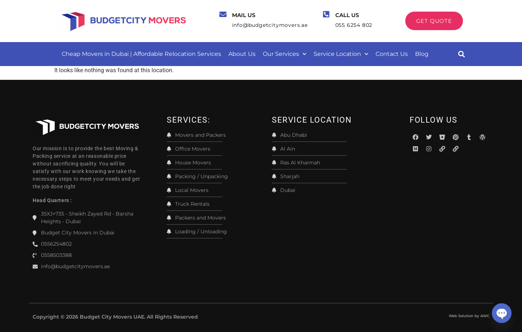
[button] (461, 54)
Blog (421, 53)
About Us (242, 53)
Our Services (284, 54)
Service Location (341, 54)
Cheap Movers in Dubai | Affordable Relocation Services (141, 53)
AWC (484, 315)
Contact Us (392, 53)
